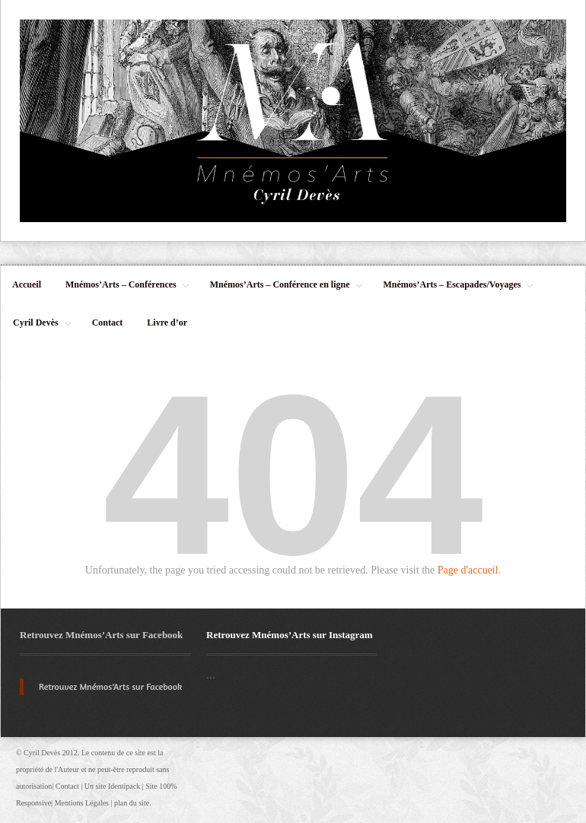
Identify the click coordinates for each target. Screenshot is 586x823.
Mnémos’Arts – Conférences (121, 291)
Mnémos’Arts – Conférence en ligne (281, 291)
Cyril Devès (36, 329)
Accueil (26, 284)
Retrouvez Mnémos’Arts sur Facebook (101, 634)
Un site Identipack (112, 786)
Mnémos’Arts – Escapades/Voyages (453, 291)
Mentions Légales (82, 803)
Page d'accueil (468, 570)
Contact (107, 322)
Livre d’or (167, 322)
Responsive (33, 803)
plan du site (131, 803)
